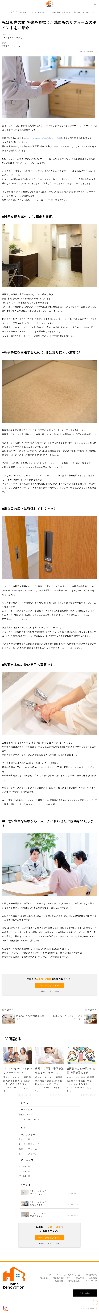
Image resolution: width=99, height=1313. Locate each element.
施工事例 (80, 1278)
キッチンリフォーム (29, 1144)
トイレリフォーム (28, 1154)
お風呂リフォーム (28, 1134)
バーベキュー (26, 1110)
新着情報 (23, 12)
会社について (26, 1114)
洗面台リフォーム (28, 1149)
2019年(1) (24, 1176)
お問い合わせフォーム (49, 985)
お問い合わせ (74, 1281)
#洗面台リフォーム (11, 46)
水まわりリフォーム (29, 1139)
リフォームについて (39, 12)
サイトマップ (91, 1281)
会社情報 (93, 1278)
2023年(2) (24, 1166)
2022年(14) (25, 1171)
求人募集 (44, 1278)
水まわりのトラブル (62, 1278)
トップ (11, 12)
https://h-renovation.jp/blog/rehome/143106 (43, 138)
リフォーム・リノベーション (68, 1275)
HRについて (91, 1275)
